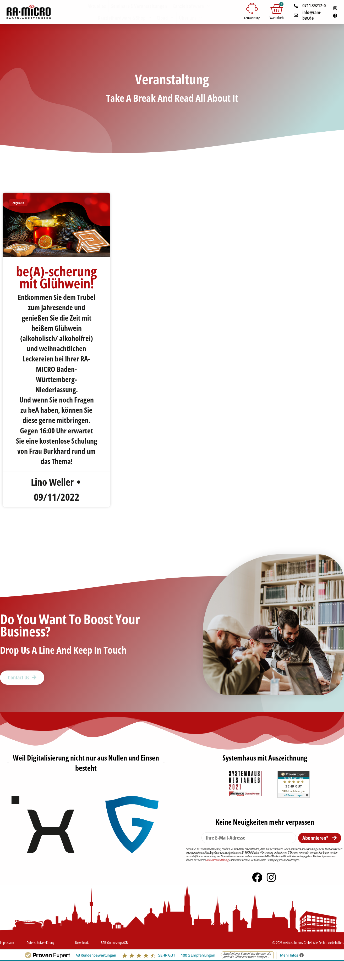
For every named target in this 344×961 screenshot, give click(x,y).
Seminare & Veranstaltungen (139, 6)
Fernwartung (252, 17)
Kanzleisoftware (191, 6)
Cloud (165, 17)
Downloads (82, 942)
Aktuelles (97, 6)
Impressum (7, 942)
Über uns (190, 17)
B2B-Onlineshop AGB (114, 942)
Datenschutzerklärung (217, 860)
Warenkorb (276, 17)
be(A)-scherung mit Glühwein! (56, 277)
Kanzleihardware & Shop (124, 17)
